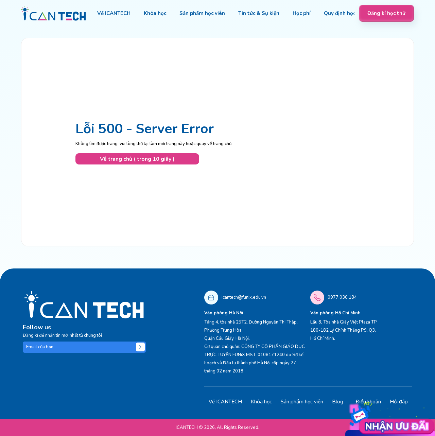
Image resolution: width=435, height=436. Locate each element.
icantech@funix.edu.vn (244, 297)
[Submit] (140, 347)
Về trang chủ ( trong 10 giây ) (137, 159)
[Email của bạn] (84, 347)
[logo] (53, 13)
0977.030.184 (342, 297)
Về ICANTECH (225, 401)
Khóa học (261, 401)
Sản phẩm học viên (302, 401)
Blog (337, 401)
